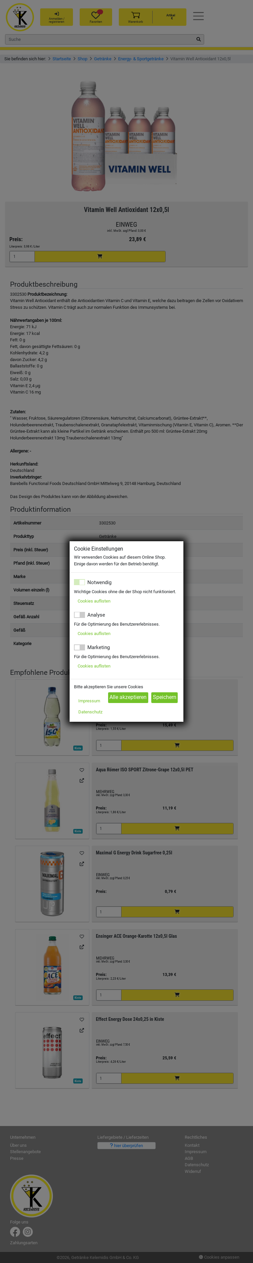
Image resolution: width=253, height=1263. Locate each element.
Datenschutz (90, 711)
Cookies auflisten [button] (94, 601)
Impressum (89, 700)
